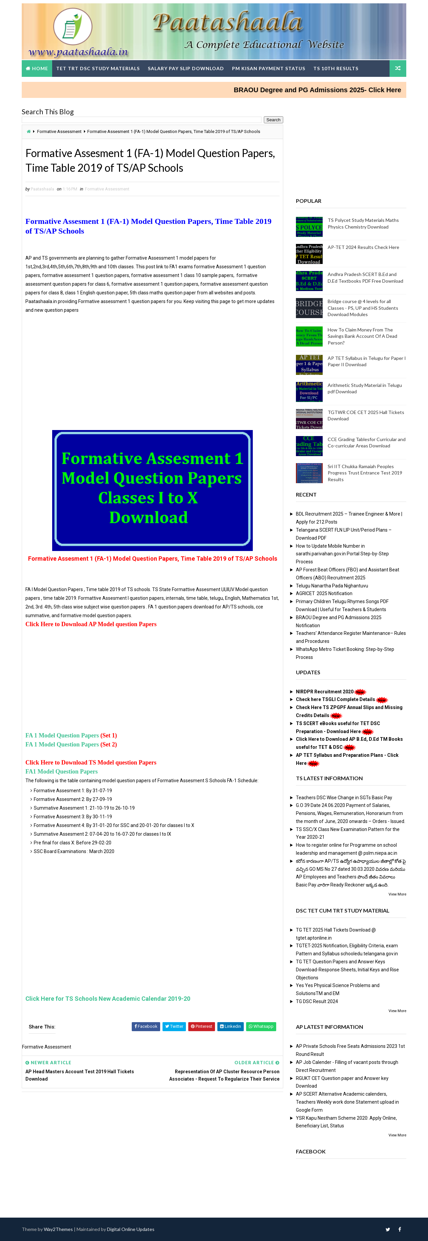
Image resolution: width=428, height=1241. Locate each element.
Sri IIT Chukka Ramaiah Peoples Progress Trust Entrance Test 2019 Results (365, 472)
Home (40, 68)
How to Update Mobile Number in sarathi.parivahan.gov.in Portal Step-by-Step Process (342, 554)
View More (397, 894)
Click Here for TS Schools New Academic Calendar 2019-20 (107, 998)
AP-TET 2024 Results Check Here (363, 247)
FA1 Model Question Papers (61, 771)
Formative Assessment (59, 131)
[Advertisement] (152, 378)
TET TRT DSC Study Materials (98, 68)
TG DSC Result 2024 (317, 1001)
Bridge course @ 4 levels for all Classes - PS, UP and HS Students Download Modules (363, 307)
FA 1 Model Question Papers (62, 735)
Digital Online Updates (130, 1229)
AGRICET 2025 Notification (324, 593)
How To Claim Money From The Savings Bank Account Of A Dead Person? (362, 336)
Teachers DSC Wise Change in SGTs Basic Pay (344, 797)
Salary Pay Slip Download (186, 68)
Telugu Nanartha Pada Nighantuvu (332, 585)
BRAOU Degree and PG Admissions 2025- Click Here (328, 90)
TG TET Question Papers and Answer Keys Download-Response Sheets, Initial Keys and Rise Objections (347, 969)
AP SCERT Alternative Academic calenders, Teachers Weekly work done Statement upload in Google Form (347, 1102)
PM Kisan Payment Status (268, 68)
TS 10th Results (335, 68)
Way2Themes (58, 1229)
